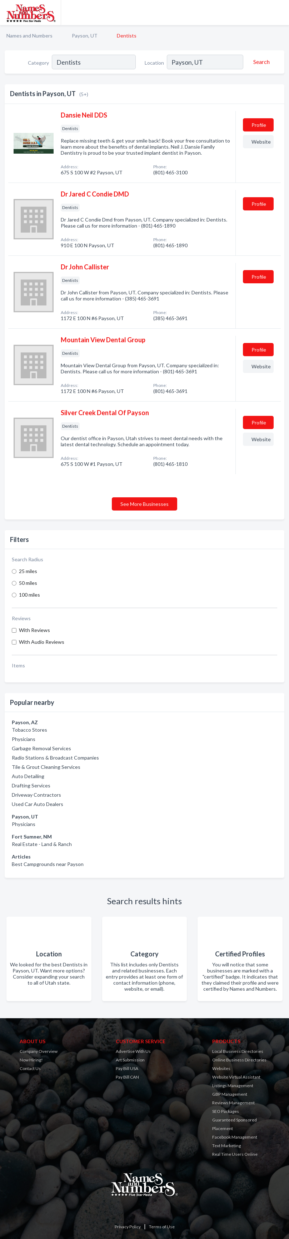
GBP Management (229, 1094)
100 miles (29, 595)
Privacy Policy (128, 1226)
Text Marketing (226, 1145)
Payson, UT (85, 36)
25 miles (28, 571)
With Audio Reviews (41, 642)
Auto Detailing (28, 776)
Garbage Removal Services (41, 748)
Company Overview (39, 1051)
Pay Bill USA (127, 1068)
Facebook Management (234, 1137)
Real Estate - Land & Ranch (42, 844)
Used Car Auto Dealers (37, 804)
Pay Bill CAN (127, 1077)
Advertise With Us (133, 1051)
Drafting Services (31, 785)
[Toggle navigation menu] (279, 12)
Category (38, 63)
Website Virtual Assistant (236, 1077)
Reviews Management (233, 1102)
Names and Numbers (29, 36)
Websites (221, 1068)
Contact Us (30, 1068)
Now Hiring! (31, 1060)
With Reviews (34, 630)
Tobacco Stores (29, 730)
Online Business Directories (239, 1060)
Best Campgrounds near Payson (48, 864)
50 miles (28, 583)
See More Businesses (144, 504)
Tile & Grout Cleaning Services (46, 767)
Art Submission (130, 1060)
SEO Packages (225, 1111)
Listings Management (232, 1085)
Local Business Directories (237, 1051)
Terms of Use (162, 1226)
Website (261, 142)
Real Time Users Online (235, 1154)
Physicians (23, 739)
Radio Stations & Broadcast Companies (55, 758)
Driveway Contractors (36, 795)
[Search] (260, 62)
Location (154, 63)
